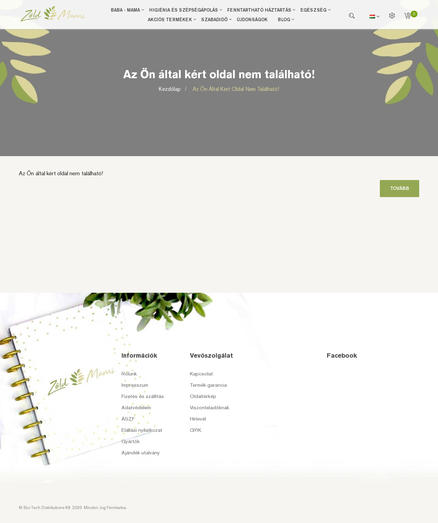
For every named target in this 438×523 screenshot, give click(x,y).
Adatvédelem (136, 407)
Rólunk (129, 374)
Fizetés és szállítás (142, 396)
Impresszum (134, 385)
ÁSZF (128, 419)
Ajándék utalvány (140, 453)
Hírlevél (198, 419)
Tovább (399, 188)
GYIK (195, 430)
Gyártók (130, 441)
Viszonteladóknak (209, 407)
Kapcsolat (201, 374)
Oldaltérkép (203, 396)
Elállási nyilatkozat (141, 430)
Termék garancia (208, 385)
